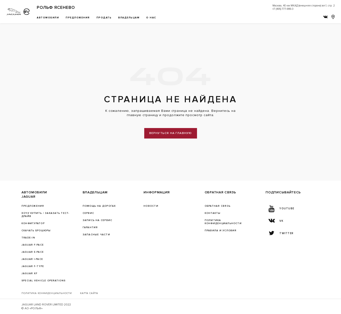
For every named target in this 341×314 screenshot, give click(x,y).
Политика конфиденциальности (46, 293)
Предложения (32, 206)
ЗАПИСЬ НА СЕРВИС (97, 220)
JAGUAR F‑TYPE (32, 266)
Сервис (88, 213)
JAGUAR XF (29, 273)
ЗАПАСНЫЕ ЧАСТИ (96, 234)
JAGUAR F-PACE (32, 244)
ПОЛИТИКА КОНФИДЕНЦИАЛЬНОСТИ (223, 222)
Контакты (213, 213)
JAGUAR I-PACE (32, 259)
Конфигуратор (33, 223)
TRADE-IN (28, 237)
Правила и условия (221, 230)
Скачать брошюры (36, 230)
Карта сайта (89, 293)
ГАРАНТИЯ (90, 227)
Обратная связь (217, 206)
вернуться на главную (170, 133)
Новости (151, 206)
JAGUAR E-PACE (32, 252)
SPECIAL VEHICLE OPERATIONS (43, 280)
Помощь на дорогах (99, 206)
